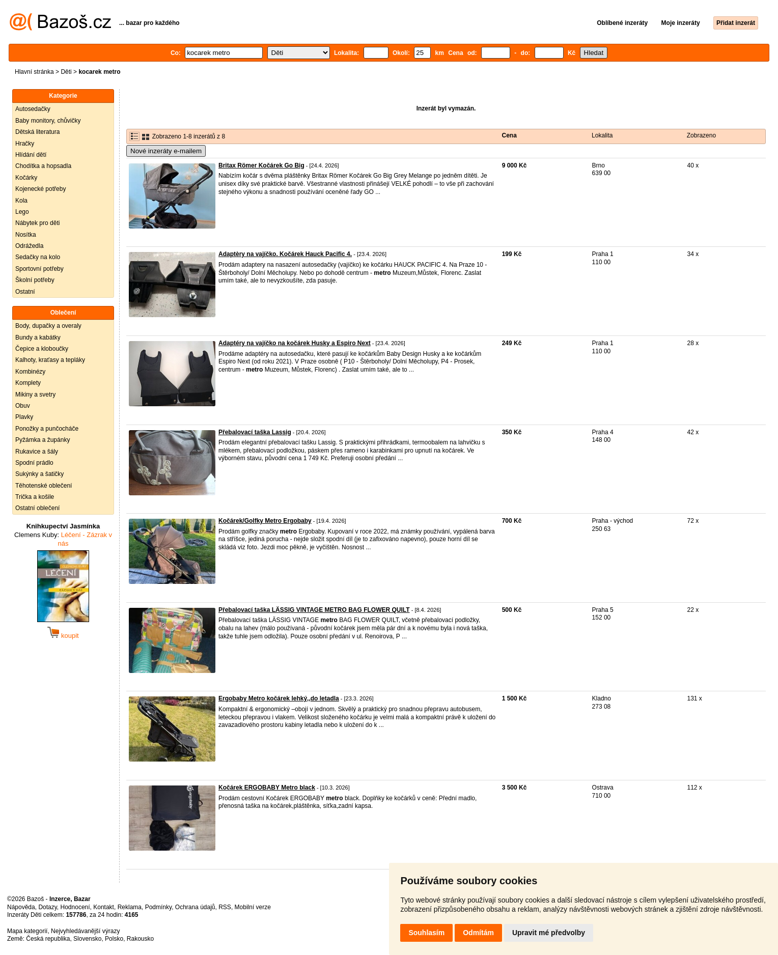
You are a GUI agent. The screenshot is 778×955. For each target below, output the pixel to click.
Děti (66, 71)
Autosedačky (32, 109)
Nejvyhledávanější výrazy (85, 931)
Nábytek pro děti (37, 223)
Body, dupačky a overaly (48, 325)
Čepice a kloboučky (41, 348)
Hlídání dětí (30, 154)
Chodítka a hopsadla (43, 166)
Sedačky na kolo (37, 257)
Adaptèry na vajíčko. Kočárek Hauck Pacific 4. (285, 254)
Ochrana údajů (195, 907)
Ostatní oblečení (37, 508)
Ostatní (25, 291)
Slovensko (87, 938)
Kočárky (26, 177)
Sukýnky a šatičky (39, 474)
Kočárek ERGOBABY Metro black (266, 787)
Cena (509, 135)
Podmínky (158, 907)
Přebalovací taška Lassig (254, 432)
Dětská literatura (37, 131)
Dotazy (47, 907)
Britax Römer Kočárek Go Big (261, 165)
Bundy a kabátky (38, 337)
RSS (224, 907)
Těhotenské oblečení (43, 485)
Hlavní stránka (34, 71)
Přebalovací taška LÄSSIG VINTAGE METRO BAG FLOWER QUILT (314, 609)
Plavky (24, 416)
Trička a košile (34, 496)
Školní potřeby (34, 280)
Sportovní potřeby (39, 268)
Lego (22, 211)
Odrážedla (29, 245)
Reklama (130, 907)
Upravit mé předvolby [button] (548, 933)
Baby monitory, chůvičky (48, 120)
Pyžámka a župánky (42, 439)
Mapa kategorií (27, 931)
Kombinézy (30, 371)
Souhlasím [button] (426, 933)
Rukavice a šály (36, 451)
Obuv (22, 405)
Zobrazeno (701, 135)
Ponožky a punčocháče (46, 428)
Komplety (28, 382)
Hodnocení (75, 907)
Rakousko (140, 938)
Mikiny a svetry (35, 394)
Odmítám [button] (478, 933)
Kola (21, 200)
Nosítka (25, 234)
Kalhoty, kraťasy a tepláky (50, 359)
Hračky (24, 143)
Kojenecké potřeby (40, 188)
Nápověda (21, 907)
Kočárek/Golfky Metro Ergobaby (265, 520)
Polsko (114, 938)
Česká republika (48, 938)
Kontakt (103, 907)
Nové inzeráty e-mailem (166, 151)
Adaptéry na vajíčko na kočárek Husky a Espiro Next (294, 343)
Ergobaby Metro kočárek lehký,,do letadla (278, 698)
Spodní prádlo (34, 462)
